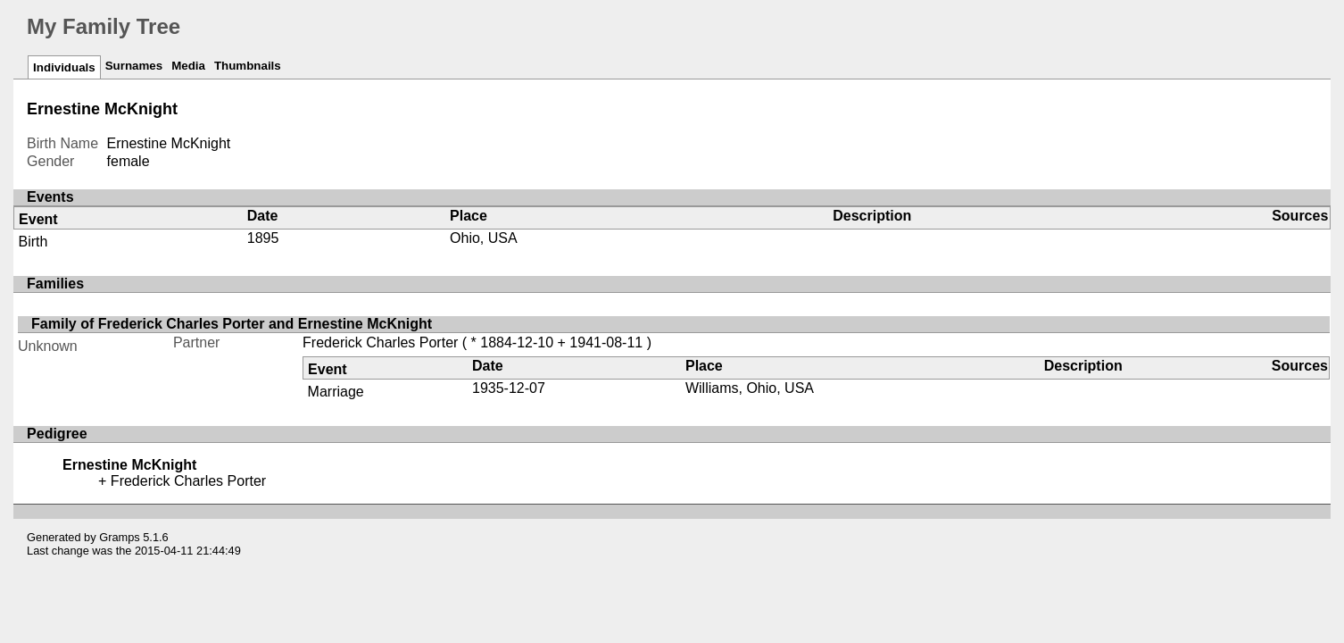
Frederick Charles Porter (380, 342)
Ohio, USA (484, 238)
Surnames (133, 65)
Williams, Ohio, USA (749, 388)
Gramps (119, 537)
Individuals (64, 67)
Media (188, 65)
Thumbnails (247, 65)
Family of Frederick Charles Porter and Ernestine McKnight (231, 323)
